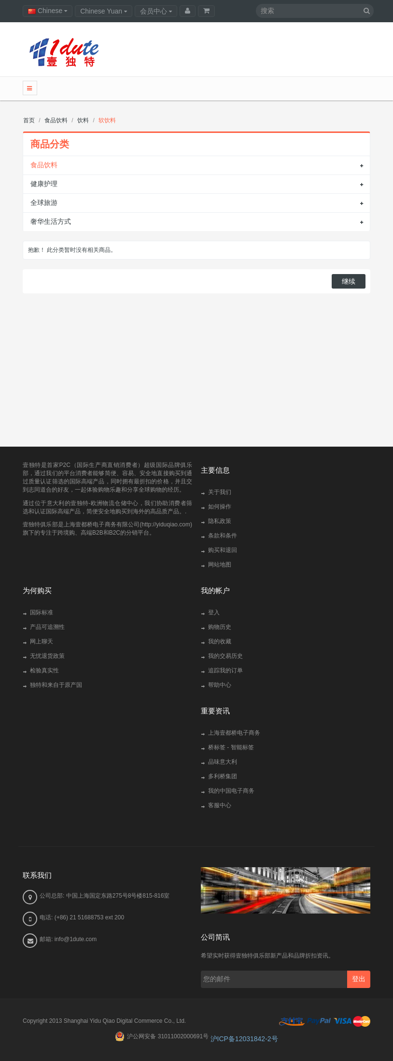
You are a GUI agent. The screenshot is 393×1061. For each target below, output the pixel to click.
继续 (348, 281)
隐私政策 (219, 521)
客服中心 (219, 805)
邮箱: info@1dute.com (68, 939)
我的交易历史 (225, 656)
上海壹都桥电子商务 (234, 732)
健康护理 (43, 184)
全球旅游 (43, 202)
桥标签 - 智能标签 (231, 747)
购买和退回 (222, 550)
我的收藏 (219, 641)
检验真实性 (44, 670)
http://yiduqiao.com (165, 524)
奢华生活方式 (50, 221)
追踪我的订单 (225, 670)
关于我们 (219, 492)
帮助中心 (219, 685)
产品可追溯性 (47, 627)
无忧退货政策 (47, 656)
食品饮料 (43, 165)
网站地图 (219, 564)
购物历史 (219, 627)
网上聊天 (41, 641)
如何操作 (219, 506)
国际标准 (41, 612)
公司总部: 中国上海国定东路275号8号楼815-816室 (104, 895)
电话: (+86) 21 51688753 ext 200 (82, 917)
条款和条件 (222, 535)
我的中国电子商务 (231, 790)
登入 (214, 612)
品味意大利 (222, 761)
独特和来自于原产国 (56, 685)
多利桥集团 (222, 776)
